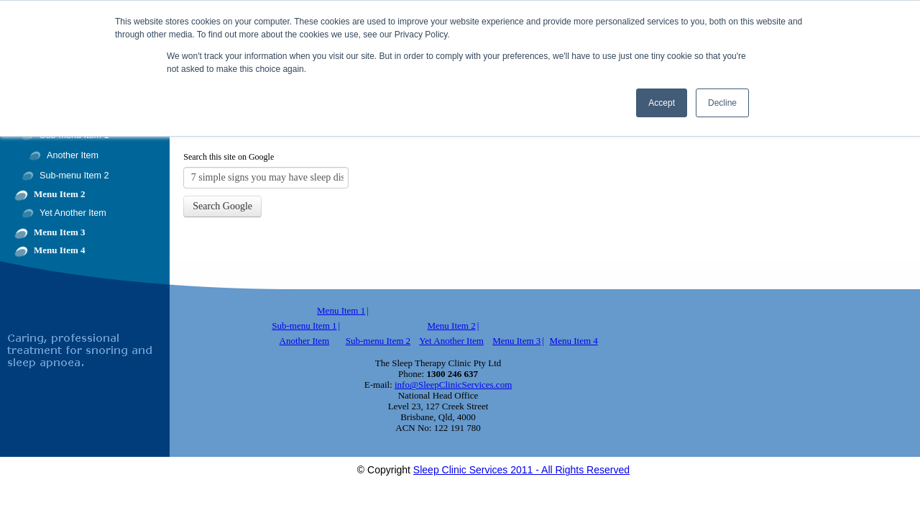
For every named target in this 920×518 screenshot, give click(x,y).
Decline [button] (722, 103)
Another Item (72, 155)
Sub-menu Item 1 (304, 325)
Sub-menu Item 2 (74, 176)
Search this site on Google (228, 157)
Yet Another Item (73, 213)
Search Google (222, 206)
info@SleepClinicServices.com (453, 384)
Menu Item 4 (60, 250)
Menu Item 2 (60, 193)
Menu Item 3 (60, 232)
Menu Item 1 (341, 310)
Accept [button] (661, 103)
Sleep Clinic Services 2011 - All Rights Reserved (521, 470)
